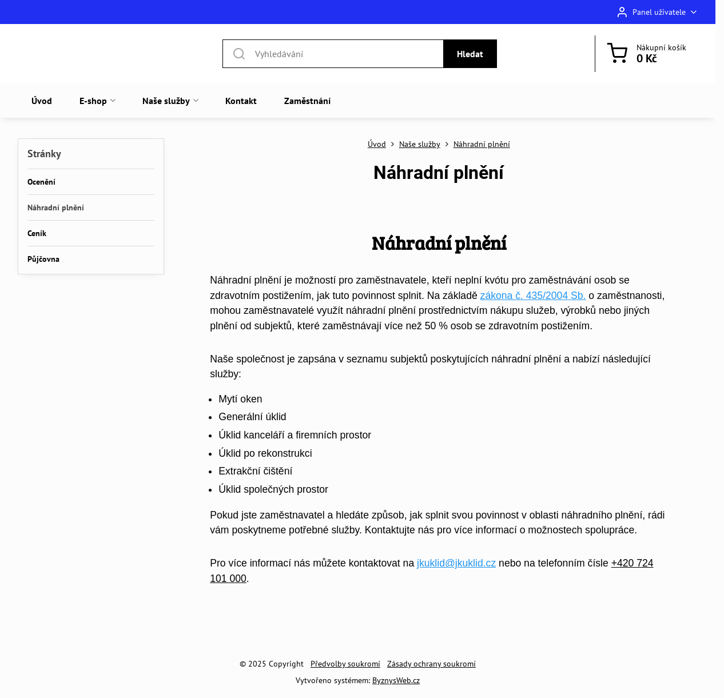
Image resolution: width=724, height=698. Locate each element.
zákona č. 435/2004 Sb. (533, 295)
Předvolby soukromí (345, 664)
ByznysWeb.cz (396, 680)
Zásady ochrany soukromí (431, 664)
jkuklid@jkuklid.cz (456, 563)
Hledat (470, 53)
